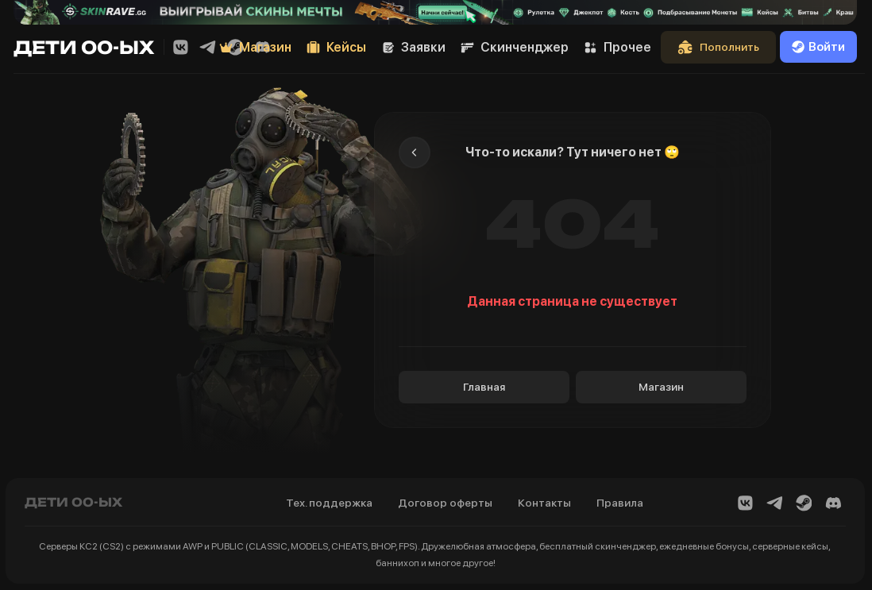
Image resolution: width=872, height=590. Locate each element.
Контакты (544, 502)
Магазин (661, 386)
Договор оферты (445, 502)
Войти (818, 47)
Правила (619, 502)
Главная (484, 386)
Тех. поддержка (329, 502)
